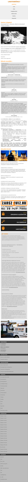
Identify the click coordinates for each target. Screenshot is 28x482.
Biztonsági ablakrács (4, 381)
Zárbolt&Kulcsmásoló (4, 479)
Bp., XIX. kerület (3, 447)
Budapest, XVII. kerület (4, 444)
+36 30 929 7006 (3, 345)
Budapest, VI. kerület (4, 424)
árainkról (17, 46)
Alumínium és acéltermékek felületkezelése (7, 371)
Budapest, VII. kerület (4, 427)
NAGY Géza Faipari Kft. (4, 463)
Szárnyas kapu (3, 394)
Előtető (2, 408)
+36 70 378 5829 (3, 351)
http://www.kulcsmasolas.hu (12, 306)
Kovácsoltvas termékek (4, 410)
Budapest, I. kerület (3, 415)
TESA (1, 470)
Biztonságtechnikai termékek (5, 377)
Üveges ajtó (2, 388)
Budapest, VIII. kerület (4, 429)
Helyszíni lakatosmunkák (4, 364)
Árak (14, 9)
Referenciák (14, 13)
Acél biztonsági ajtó (3, 392)
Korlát (1, 403)
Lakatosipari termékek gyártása (5, 369)
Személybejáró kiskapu (4, 383)
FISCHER (2, 465)
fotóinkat (7, 48)
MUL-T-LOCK (2, 461)
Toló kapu (2, 397)
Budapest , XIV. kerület (4, 440)
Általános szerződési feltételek (5, 357)
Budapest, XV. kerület (4, 442)
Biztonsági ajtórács (3, 379)
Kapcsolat (14, 18)
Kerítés (2, 401)
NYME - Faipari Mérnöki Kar (5, 468)
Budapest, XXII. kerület (4, 451)
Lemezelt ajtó (3, 390)
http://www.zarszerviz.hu (20, 272)
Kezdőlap (14, 4)
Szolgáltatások (14, 11)
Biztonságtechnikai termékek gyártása (6, 367)
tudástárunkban (18, 48)
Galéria (14, 16)
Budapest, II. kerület (3, 418)
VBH (1, 472)
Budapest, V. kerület (3, 422)
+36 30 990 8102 (3, 348)
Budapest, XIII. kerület (4, 438)
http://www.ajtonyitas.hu (13, 287)
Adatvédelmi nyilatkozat (4, 359)
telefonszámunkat (4, 50)
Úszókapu (2, 399)
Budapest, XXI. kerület (4, 449)
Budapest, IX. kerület (4, 431)
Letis (14, 6)
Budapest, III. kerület (4, 420)
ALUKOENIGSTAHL (3, 474)
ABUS (1, 459)
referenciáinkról (22, 46)
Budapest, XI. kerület (4, 433)
